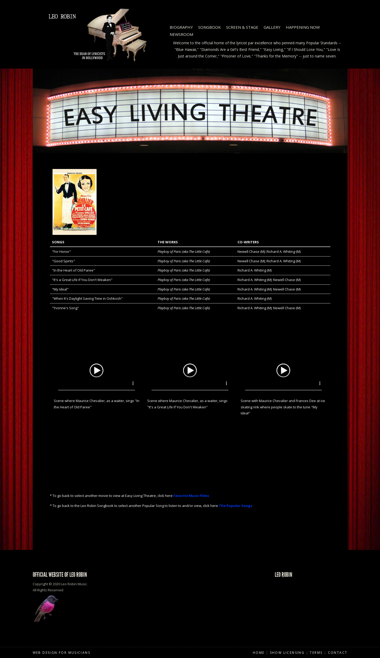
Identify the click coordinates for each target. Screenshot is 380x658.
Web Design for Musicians (62, 652)
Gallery (272, 27)
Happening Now (303, 27)
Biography (181, 27)
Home (259, 652)
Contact (338, 652)
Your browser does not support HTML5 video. (96, 369)
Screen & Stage (242, 27)
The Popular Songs (235, 505)
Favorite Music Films (191, 495)
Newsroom (181, 34)
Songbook (209, 27)
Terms (316, 652)
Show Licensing (287, 652)
